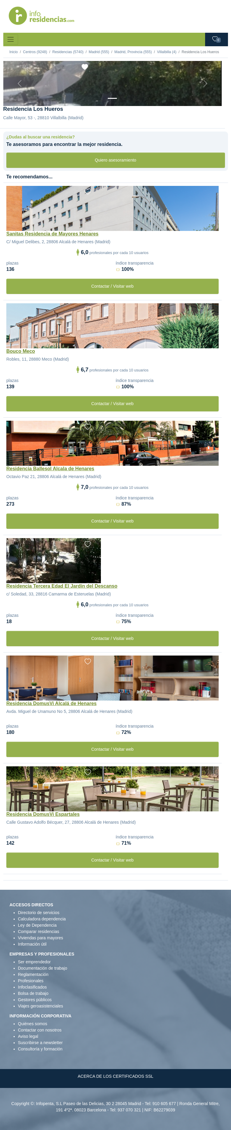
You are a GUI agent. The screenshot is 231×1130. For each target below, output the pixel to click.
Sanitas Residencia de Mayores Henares (52, 233)
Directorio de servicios (39, 912)
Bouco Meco (20, 351)
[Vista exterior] (112, 98)
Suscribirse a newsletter (40, 1042)
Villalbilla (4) (166, 52)
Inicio (13, 52)
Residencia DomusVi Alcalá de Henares (51, 703)
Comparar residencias (38, 931)
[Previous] (19, 83)
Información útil (32, 944)
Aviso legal (28, 1036)
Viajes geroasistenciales (40, 1006)
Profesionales (31, 980)
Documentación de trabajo (42, 968)
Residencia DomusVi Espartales (43, 814)
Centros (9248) (35, 52)
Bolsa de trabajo (33, 993)
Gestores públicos (35, 999)
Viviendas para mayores (40, 937)
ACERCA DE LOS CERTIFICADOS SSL (115, 1076)
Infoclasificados (32, 987)
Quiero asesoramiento (115, 160)
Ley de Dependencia (37, 925)
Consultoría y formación (40, 1049)
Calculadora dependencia (42, 918)
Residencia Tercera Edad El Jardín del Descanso (61, 586)
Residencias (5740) (67, 52)
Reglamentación (33, 974)
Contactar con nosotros (40, 1030)
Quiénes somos (32, 1023)
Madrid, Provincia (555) (133, 52)
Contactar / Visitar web (112, 286)
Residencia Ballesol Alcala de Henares (50, 468)
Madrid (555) (99, 52)
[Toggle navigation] (10, 39)
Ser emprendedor (34, 961)
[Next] (205, 83)
